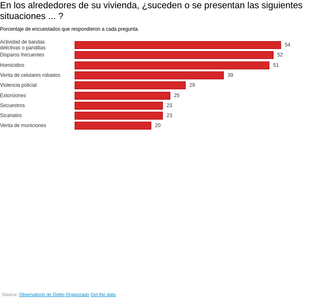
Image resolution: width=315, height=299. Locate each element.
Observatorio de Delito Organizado (54, 294)
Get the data (103, 294)
